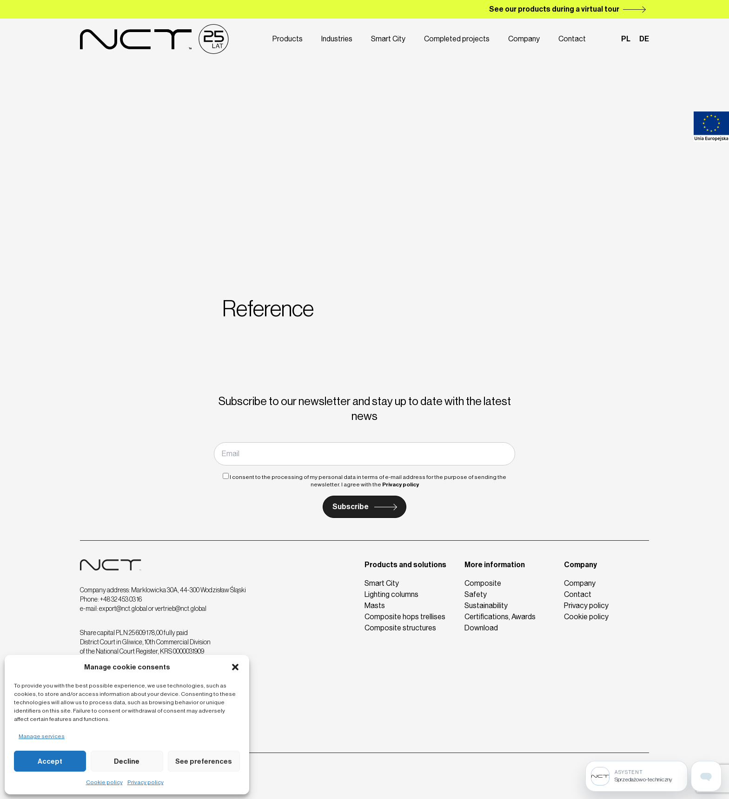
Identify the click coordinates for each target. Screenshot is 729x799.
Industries (336, 38)
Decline (126, 761)
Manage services (42, 736)
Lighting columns (391, 594)
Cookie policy (104, 782)
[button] (235, 667)
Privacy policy (145, 782)
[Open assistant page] (706, 776)
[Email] (364, 453)
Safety (475, 594)
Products (287, 38)
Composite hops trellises (404, 616)
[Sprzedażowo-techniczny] (636, 776)
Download (481, 627)
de (644, 38)
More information (494, 564)
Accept (50, 761)
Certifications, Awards (500, 616)
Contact (572, 38)
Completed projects (457, 38)
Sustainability (486, 605)
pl (625, 38)
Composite (482, 583)
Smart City (388, 38)
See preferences (203, 761)
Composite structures (400, 627)
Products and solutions (405, 564)
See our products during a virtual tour (554, 9)
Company (524, 38)
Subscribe (350, 506)
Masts (374, 605)
